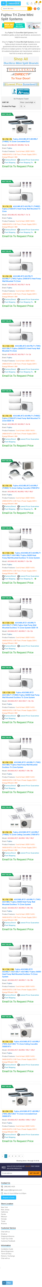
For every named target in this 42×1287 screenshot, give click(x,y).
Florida (3, 1214)
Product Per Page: (9, 106)
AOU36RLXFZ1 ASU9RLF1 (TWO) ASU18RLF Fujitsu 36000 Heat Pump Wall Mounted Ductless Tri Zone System (21, 901)
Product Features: (8, 151)
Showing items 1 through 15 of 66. (27, 1161)
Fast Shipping (10, 163)
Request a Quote (8, 1197)
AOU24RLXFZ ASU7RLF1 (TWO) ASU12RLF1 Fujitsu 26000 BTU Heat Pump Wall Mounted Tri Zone (21, 348)
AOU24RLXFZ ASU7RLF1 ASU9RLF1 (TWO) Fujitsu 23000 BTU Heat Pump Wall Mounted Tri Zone (21, 278)
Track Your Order (7, 1239)
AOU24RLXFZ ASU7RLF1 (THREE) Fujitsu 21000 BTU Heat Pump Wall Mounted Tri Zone (21, 208)
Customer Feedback (8, 1241)
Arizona (4, 1223)
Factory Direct (10, 160)
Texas (3, 1221)
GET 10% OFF (34, 1173)
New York (4, 1207)
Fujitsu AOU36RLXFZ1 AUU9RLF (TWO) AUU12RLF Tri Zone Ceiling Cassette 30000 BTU (21, 1044)
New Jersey (5, 1210)
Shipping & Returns (7, 1236)
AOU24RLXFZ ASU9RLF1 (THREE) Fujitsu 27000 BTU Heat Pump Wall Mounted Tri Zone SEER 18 (21, 418)
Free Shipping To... (27, 163)
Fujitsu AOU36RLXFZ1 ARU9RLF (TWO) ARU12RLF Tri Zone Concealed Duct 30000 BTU (21, 1113)
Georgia (4, 1219)
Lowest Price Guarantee (29, 160)
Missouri (4, 1216)
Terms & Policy (6, 1254)
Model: (4, 145)
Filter (6, 1283)
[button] (35, 8)
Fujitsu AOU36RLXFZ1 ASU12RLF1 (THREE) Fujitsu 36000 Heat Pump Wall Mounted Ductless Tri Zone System (20, 694)
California (4, 1212)
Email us (4, 1234)
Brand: (4, 148)
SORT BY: (5, 102)
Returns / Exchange (8, 1256)
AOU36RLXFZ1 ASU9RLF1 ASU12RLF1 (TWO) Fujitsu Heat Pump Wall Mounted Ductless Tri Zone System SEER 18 (20, 625)
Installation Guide (7, 1249)
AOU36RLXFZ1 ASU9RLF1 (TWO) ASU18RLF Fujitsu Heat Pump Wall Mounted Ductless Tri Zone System (21, 764)
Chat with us (5, 1232)
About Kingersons (7, 1251)
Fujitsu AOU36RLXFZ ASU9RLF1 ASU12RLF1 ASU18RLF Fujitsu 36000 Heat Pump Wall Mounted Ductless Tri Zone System (21, 555)
